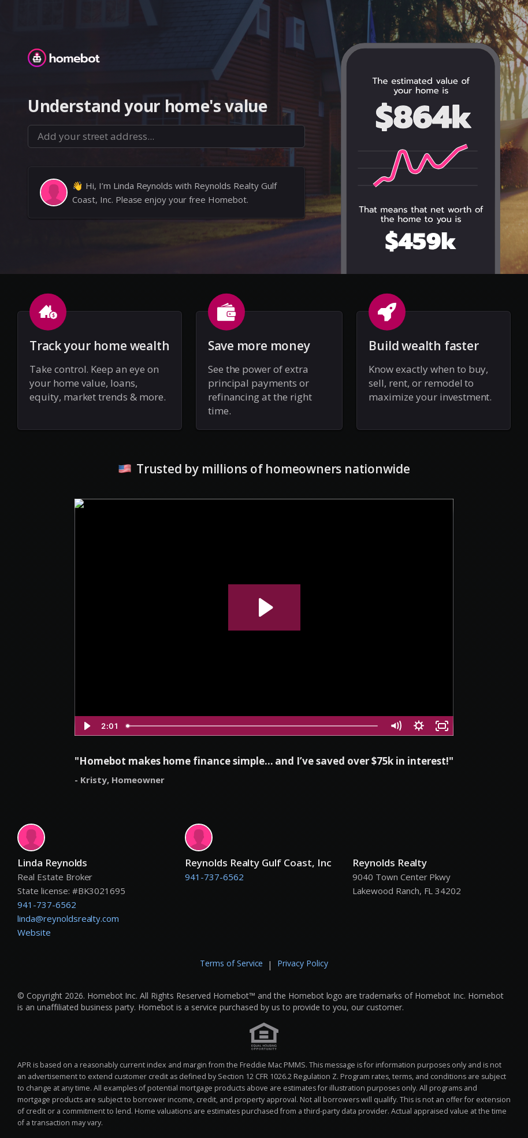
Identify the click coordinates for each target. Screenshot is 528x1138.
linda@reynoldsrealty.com (68, 918)
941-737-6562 (46, 904)
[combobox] (166, 136)
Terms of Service (231, 963)
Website (34, 932)
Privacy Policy (302, 963)
